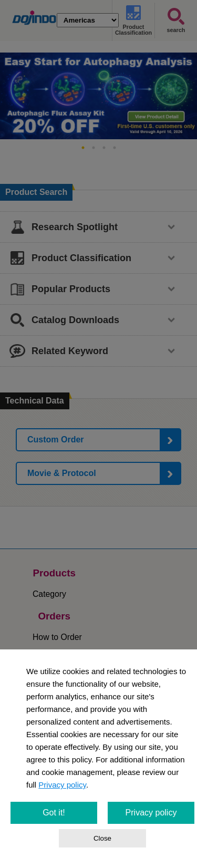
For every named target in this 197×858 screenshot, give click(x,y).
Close (102, 838)
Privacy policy (62, 784)
